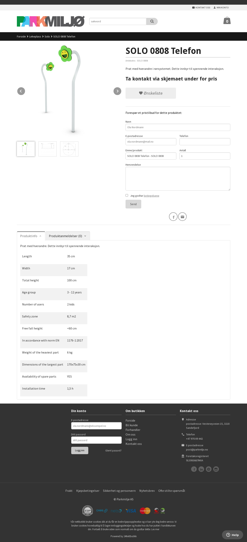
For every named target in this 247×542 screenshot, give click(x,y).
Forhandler (133, 430)
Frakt (69, 491)
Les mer (155, 529)
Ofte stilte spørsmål (171, 491)
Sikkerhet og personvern (119, 491)
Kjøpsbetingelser (87, 491)
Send (133, 204)
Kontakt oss (134, 444)
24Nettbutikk (130, 536)
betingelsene (151, 195)
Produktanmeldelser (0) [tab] (65, 236)
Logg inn (131, 439)
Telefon (204, 139)
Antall (204, 154)
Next (121, 90)
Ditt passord (78, 434)
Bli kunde (132, 425)
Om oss (130, 434)
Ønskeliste (151, 93)
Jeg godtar (142, 195)
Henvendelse (178, 177)
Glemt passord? (113, 450)
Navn (178, 125)
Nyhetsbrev (147, 491)
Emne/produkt (151, 154)
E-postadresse (151, 139)
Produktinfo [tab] (28, 236)
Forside (21, 36)
